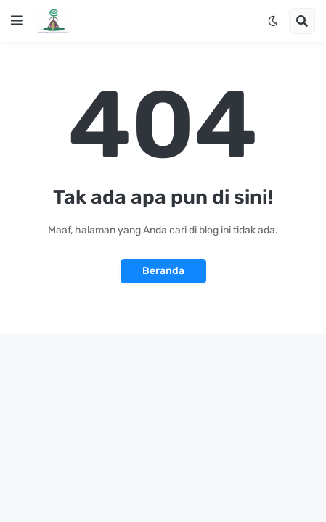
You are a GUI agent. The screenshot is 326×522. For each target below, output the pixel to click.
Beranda (163, 271)
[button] (16, 21)
